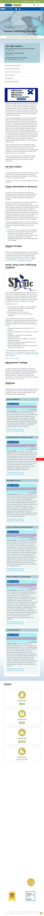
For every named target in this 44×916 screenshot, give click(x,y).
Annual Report (8, 791)
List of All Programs (10, 835)
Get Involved (8, 847)
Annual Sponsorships (10, 856)
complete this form (11, 352)
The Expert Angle (9, 798)
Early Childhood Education (12, 814)
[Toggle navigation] (38, 5)
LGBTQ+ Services (10, 75)
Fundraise (7, 868)
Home (5, 26)
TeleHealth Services (10, 837)
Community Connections (12, 810)
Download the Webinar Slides (15, 431)
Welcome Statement (27, 913)
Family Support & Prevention (13, 816)
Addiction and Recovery (11, 807)
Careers (6, 786)
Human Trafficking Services (13, 72)
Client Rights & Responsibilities (25, 911)
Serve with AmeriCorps (11, 861)
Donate (6, 849)
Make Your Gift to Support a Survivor (22, 37)
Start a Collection (10, 854)
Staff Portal (36, 913)
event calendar (12, 260)
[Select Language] (31, 1)
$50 (22, 723)
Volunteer (7, 858)
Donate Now (22, 701)
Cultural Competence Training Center (16, 796)
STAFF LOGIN (18, 5)
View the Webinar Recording (15, 429)
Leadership (7, 782)
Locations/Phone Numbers (12, 784)
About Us (7, 779)
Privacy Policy (13, 911)
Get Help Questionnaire (11, 833)
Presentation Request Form (16, 379)
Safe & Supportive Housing (12, 819)
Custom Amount (22, 759)
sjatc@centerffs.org (32, 352)
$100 (22, 741)
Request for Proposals (15, 913)
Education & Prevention (11, 81)
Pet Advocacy (9, 78)
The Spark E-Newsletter (11, 872)
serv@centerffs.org (23, 259)
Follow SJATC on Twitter (12, 358)
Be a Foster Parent (10, 865)
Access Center (9, 830)
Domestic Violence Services (13, 65)
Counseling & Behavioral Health (14, 812)
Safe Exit (40, 459)
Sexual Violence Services (12, 68)
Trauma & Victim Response (12, 821)
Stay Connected (9, 870)
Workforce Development (12, 823)
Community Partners (10, 793)
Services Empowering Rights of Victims (20, 26)
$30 (22, 704)
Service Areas (8, 805)
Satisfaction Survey (10, 840)
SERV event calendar (18, 354)
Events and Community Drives (13, 851)
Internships (7, 789)
